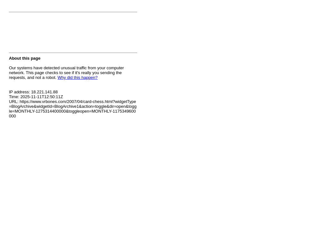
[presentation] (57, 34)
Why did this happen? (78, 77)
